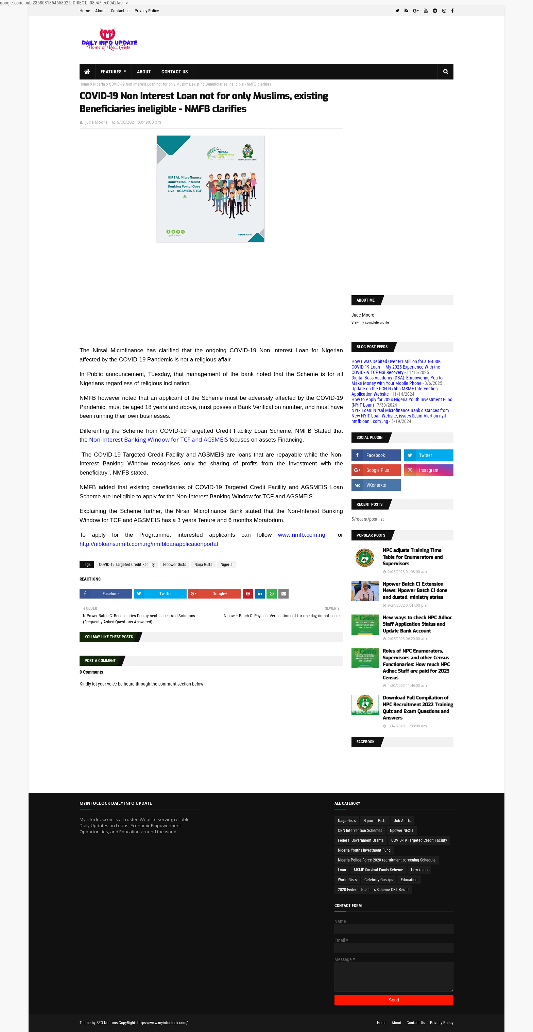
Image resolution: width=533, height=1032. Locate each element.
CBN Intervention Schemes (360, 830)
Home (85, 10)
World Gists (347, 879)
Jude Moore (96, 122)
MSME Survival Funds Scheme (378, 870)
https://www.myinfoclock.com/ (162, 1022)
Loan (342, 870)
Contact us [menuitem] (174, 71)
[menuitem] (88, 71)
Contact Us (416, 1022)
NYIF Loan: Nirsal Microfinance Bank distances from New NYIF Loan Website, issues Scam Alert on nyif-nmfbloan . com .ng (400, 416)
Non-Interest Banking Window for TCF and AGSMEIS (158, 439)
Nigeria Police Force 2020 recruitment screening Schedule (386, 860)
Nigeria (99, 84)
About (100, 10)
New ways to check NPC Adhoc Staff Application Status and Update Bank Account (417, 624)
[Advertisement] (211, 298)
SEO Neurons (107, 1022)
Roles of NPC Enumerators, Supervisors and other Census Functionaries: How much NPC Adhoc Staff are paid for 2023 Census (416, 664)
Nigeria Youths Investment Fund (364, 850)
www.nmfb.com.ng (301, 535)
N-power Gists (174, 564)
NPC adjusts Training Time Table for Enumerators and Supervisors (413, 557)
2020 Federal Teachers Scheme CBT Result (373, 889)
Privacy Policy (147, 10)
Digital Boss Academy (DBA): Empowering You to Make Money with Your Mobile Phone (397, 380)
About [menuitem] (144, 71)
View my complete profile (370, 322)
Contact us (120, 10)
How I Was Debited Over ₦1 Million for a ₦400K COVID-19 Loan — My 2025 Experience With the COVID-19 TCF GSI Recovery (396, 367)
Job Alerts (402, 820)
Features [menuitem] (111, 71)
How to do (419, 870)
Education (409, 879)
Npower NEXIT (401, 830)
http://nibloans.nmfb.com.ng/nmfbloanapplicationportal (149, 544)
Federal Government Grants (360, 840)
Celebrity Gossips (378, 879)
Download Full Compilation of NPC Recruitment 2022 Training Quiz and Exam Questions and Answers (418, 708)
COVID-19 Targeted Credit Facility (127, 564)
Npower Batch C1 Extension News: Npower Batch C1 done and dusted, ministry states (415, 591)
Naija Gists (203, 564)
